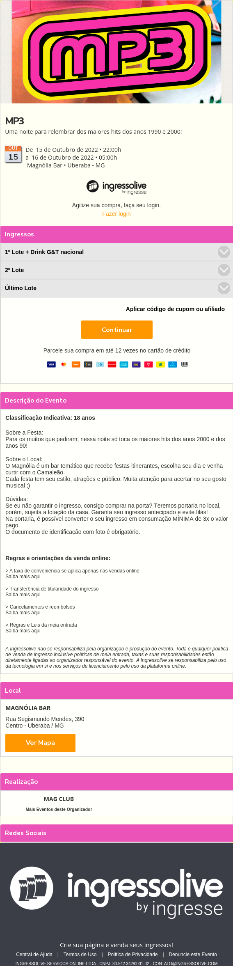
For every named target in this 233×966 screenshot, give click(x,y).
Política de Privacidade (132, 954)
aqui (36, 576)
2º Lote (117, 270)
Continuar (117, 329)
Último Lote (117, 288)
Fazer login (116, 214)
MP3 (14, 121)
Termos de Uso (80, 954)
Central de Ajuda (34, 954)
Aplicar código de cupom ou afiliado (175, 309)
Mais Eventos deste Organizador (58, 809)
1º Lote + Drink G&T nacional (117, 252)
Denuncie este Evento (193, 954)
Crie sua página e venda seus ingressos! (116, 945)
